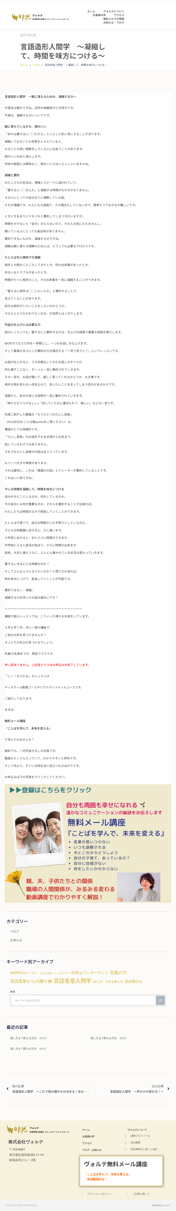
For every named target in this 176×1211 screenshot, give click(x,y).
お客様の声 (99, 15)
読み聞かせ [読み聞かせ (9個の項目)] (133, 981)
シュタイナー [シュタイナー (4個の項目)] (62, 973)
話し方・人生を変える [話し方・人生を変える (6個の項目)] (108, 981)
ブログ (36, 65)
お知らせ (16, 940)
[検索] (160, 1000)
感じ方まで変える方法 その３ (28, 1038)
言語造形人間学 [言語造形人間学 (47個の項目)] (73, 981)
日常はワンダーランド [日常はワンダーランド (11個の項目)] (90, 972)
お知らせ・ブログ (113, 22)
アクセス (119, 15)
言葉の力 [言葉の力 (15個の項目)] (118, 972)
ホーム (91, 11)
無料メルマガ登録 (113, 19)
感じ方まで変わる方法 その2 (108, 1038)
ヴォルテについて (113, 11)
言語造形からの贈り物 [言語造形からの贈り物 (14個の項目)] (31, 981)
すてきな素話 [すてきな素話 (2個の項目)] (46, 973)
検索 (12, 991)
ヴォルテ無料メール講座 (117, 1163)
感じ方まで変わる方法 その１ (28, 1048)
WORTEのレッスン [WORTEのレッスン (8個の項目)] (24, 973)
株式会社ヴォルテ (25, 1142)
